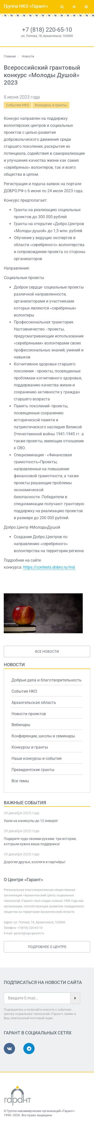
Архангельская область (34, 702)
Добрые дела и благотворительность (46, 680)
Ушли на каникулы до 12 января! (31, 821)
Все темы (20, 781)
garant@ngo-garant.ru (29, 933)
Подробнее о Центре (47, 947)
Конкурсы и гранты (51, 105)
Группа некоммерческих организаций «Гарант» (40, 1111)
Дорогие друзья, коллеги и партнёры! (34, 862)
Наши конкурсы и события (37, 758)
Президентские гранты (33, 769)
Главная (10, 56)
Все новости (47, 651)
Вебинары (21, 724)
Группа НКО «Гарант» (26, 6)
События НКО (17, 105)
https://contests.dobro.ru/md (49, 567)
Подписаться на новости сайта (43, 982)
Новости (14, 664)
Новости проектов (29, 713)
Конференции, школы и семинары (43, 736)
